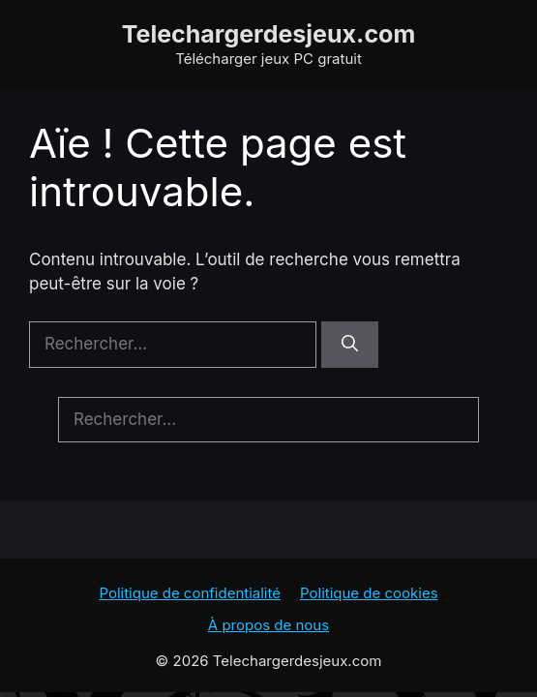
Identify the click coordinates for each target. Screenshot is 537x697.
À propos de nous (268, 625)
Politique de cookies (369, 593)
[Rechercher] (349, 344)
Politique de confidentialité (190, 593)
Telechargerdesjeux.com (269, 33)
